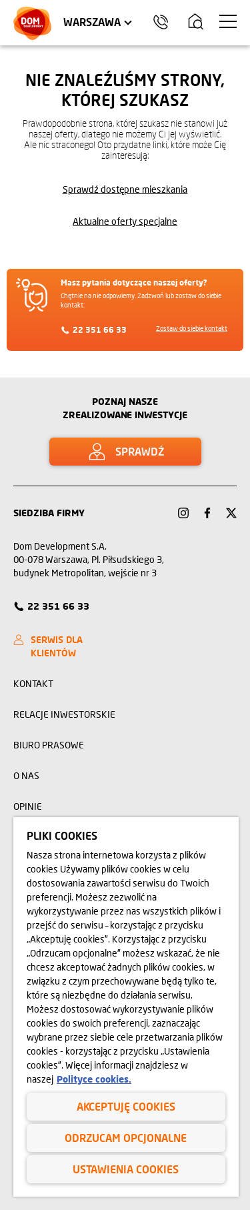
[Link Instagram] (183, 513)
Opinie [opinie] (27, 806)
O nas (26, 775)
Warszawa (92, 21)
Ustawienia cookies (126, 1169)
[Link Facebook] (207, 513)
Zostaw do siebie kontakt (191, 328)
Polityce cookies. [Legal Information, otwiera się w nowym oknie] (94, 1079)
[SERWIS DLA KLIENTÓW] (66, 646)
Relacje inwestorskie (64, 714)
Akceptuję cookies (126, 1106)
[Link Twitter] (231, 513)
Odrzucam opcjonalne (126, 1137)
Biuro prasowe (48, 744)
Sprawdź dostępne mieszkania (125, 189)
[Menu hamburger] (228, 21)
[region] (126, 1007)
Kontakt (33, 683)
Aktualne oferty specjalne (125, 221)
